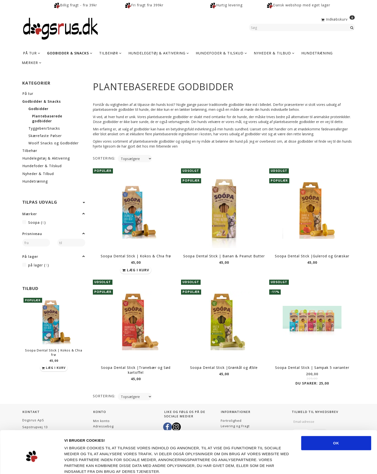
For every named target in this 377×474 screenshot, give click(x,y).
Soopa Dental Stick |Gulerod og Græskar (312, 255)
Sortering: (104, 158)
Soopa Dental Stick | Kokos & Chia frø (53, 352)
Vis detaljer (274, 464)
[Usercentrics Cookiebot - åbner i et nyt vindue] (31, 464)
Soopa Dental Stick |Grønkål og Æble (224, 366)
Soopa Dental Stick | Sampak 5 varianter (312, 366)
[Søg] (352, 27)
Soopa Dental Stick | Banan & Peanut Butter (224, 255)
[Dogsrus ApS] (60, 28)
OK (336, 420)
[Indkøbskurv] (337, 19)
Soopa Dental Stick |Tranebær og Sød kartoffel (135, 368)
